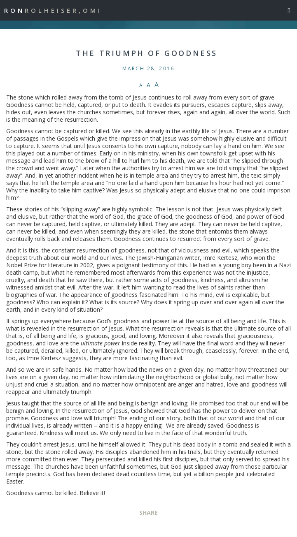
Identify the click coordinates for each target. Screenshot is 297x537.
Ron (53, 10)
